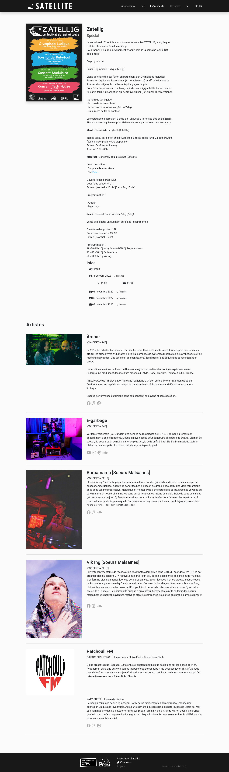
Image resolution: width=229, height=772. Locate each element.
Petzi (95, 172)
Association (128, 6)
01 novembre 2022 (107, 291)
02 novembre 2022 (107, 298)
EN (200, 6)
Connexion (124, 762)
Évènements (157, 6)
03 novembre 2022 (107, 304)
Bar (142, 6)
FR (196, 6)
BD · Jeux (175, 6)
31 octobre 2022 (106, 275)
